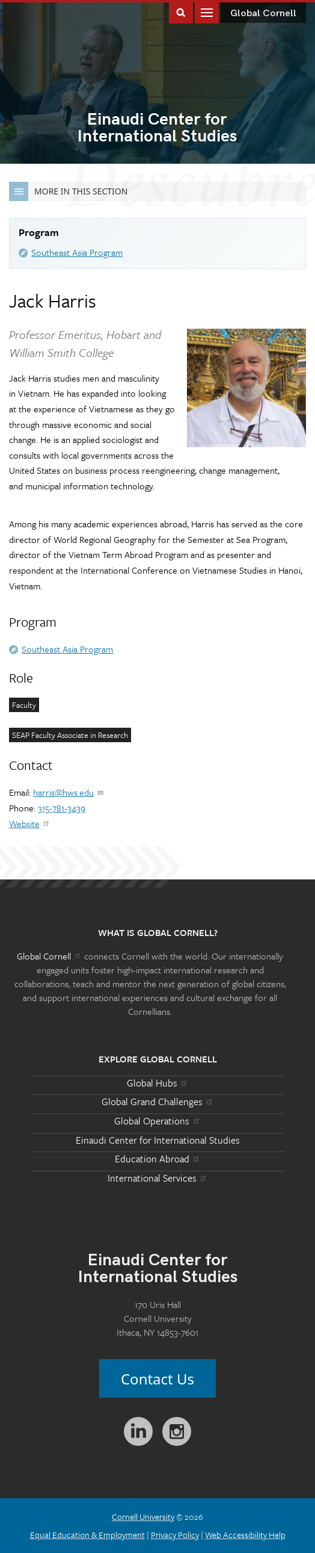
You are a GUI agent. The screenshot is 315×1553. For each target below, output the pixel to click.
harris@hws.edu (69, 792)
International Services (158, 1178)
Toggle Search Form (181, 11)
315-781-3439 (61, 807)
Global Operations (157, 1121)
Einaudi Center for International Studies (158, 1140)
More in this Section (68, 191)
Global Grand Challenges (158, 1101)
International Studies (157, 128)
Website (29, 823)
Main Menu (207, 11)
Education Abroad (158, 1159)
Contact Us (157, 1379)
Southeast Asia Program (77, 252)
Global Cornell (263, 13)
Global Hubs (158, 1083)
